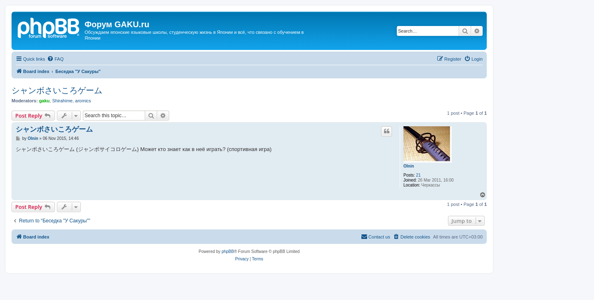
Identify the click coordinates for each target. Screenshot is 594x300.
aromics (83, 100)
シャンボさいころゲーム (57, 90)
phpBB (228, 251)
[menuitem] (55, 59)
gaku (44, 100)
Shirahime (62, 100)
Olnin (408, 166)
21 (418, 175)
